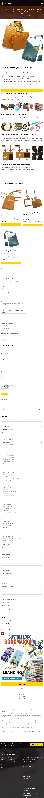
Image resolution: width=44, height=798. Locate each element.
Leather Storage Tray (7, 487)
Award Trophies (5, 592)
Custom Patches (5, 547)
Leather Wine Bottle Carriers (8, 482)
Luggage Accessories (6, 576)
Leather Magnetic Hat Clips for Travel (10, 446)
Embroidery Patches (20, 731)
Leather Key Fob (6, 468)
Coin (34, 729)
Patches (22, 729)
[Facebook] (1, 767)
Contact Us (40, 731)
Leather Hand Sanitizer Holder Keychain (10, 517)
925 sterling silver (6, 596)
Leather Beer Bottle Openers (8, 459)
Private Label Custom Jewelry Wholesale (10, 599)
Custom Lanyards (5, 432)
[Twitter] (2, 767)
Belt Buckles (14, 731)
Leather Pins (5, 476)
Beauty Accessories (6, 554)
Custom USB (4, 589)
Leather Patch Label (6, 448)
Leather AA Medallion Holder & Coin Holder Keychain (13, 465)
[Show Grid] (41, 183)
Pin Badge (25, 729)
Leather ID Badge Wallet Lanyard (30, 213)
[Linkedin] (4, 767)
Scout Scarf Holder (6, 521)
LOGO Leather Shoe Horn (8, 525)
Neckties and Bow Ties (7, 570)
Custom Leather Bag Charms (8, 444)
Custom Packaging (6, 609)
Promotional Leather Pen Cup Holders (10, 512)
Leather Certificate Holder (8, 506)
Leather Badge (6, 731)
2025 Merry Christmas (28, 782)
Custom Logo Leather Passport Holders (10, 453)
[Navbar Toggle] (42, 4)
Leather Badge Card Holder (9, 251)
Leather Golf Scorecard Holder (8, 502)
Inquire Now (22, 90)
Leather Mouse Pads (7, 504)
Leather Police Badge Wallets (8, 470)
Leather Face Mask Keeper (8, 531)
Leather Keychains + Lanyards (8, 540)
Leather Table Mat (6, 497)
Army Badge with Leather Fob (8, 472)
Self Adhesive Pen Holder (8, 508)
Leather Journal (6, 510)
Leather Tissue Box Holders (8, 489)
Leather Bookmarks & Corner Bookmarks (10, 499)
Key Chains (29, 729)
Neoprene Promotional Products (9, 567)
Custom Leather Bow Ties (8, 536)
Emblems (10, 731)
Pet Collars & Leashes (6, 580)
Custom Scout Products (7, 551)
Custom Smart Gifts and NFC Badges (10, 423)
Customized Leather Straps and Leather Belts (11, 478)
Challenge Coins (37, 729)
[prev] (2, 177)
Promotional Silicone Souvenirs (8, 439)
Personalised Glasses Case (8, 514)
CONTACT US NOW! (36, 744)
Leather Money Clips (7, 485)
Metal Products (5, 419)
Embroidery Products (6, 426)
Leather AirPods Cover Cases (8, 523)
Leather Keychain (30, 731)
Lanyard (19, 729)
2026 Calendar (26, 776)
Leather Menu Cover (7, 451)
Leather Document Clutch (8, 480)
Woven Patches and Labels (7, 429)
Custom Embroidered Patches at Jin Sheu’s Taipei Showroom (31, 787)
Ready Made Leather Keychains (9, 463)
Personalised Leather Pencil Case (9, 534)
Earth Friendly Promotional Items (9, 560)
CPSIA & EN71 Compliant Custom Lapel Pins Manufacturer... (32, 794)
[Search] (19, 409)
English (41, 0)
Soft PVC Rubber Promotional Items (9, 436)
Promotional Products (6, 544)
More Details (22, 701)
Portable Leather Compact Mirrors (9, 527)
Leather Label (25, 731)
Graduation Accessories (7, 573)
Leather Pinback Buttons (7, 474)
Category (13, 15)
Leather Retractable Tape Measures (9, 491)
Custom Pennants (5, 583)
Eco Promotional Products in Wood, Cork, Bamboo (12, 563)
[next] (42, 177)
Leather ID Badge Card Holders (29, 15)
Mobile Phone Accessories (7, 586)
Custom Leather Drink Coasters (9, 457)
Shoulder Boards (5, 557)
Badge (3, 731)
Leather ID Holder (6, 213)
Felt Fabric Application (6, 605)
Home (10, 15)
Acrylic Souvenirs (5, 602)
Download (5, 623)
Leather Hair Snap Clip (7, 529)
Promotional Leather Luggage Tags (9, 455)
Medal (32, 729)
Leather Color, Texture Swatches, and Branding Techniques (14, 538)
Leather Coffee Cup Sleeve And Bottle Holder (11, 519)
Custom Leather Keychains (8, 461)
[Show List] (42, 183)
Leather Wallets (6, 493)
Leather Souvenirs (19, 15)
